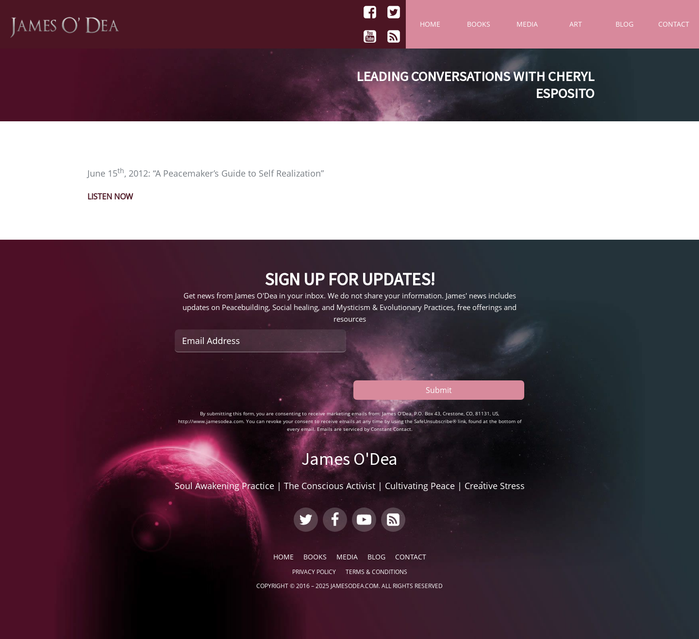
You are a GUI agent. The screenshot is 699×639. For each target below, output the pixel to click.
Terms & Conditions (376, 572)
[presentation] (248, 381)
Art (575, 24)
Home (430, 24)
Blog (624, 24)
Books (478, 24)
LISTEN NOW (110, 196)
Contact (673, 24)
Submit (439, 390)
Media (527, 24)
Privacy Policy (314, 572)
